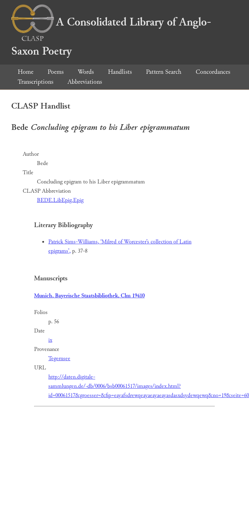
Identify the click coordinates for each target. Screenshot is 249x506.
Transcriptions (35, 81)
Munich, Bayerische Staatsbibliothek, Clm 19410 (89, 296)
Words (86, 71)
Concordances (213, 71)
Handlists (120, 71)
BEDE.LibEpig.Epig (60, 200)
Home (25, 71)
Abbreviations (84, 81)
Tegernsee (59, 358)
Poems (56, 71)
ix (50, 340)
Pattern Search (164, 71)
